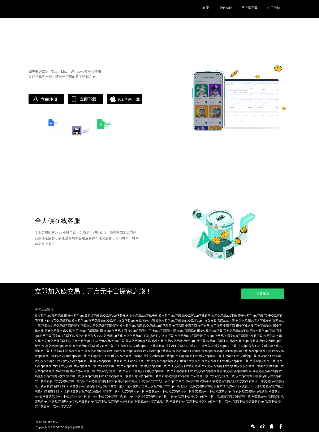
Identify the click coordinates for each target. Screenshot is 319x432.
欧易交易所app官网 (265, 370)
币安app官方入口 (129, 380)
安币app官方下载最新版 (148, 344)
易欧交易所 (159, 339)
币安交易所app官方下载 (261, 400)
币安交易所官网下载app (126, 355)
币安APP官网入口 (177, 344)
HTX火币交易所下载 (57, 319)
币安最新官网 (223, 395)
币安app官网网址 (215, 334)
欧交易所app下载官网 (196, 314)
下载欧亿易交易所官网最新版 (61, 324)
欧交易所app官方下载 (93, 400)
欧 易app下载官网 (269, 355)
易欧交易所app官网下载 (76, 360)
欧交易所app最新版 (228, 390)
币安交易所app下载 (250, 314)
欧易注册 (171, 375)
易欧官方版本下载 (161, 334)
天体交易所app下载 (111, 339)
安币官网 (178, 324)
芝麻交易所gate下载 (85, 339)
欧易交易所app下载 (224, 314)
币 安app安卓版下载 (137, 360)
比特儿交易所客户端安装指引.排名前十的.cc (92, 390)
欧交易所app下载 (170, 314)
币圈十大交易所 (190, 360)
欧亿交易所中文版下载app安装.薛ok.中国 (128, 319)
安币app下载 (230, 355)
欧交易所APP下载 (213, 360)
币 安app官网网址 (87, 329)
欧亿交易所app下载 (168, 319)
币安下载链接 (245, 324)
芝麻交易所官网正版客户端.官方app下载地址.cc (158, 385)
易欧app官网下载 (194, 339)
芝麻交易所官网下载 (57, 339)
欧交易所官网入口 (224, 380)
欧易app (207, 350)
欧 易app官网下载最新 (107, 360)
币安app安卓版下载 (82, 370)
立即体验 (261, 292)
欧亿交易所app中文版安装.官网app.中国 (208, 319)
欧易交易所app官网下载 (70, 355)
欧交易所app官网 (131, 324)
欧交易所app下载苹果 (157, 350)
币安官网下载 (104, 344)
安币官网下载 (270, 344)
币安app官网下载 (63, 334)
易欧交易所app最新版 (244, 339)
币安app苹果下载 (187, 355)
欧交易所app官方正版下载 (151, 400)
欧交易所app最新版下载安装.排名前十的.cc (98, 385)
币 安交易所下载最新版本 (184, 365)
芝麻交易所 (51, 329)
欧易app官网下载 (217, 339)
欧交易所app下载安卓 (114, 314)
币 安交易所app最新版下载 (81, 314)
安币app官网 (43, 370)
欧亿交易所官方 (86, 334)
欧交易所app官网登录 (49, 314)
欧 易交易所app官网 (55, 344)
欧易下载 (256, 334)
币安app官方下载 (225, 344)
